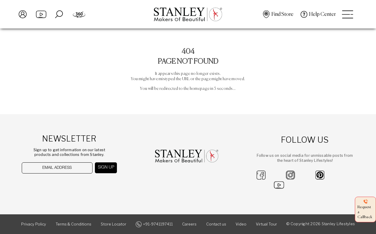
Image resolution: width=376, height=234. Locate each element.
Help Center (322, 14)
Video (241, 224)
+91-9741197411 (158, 224)
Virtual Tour (266, 224)
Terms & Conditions (73, 224)
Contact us (216, 224)
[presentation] (52, 185)
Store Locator (113, 224)
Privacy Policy (33, 224)
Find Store (282, 14)
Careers (189, 224)
